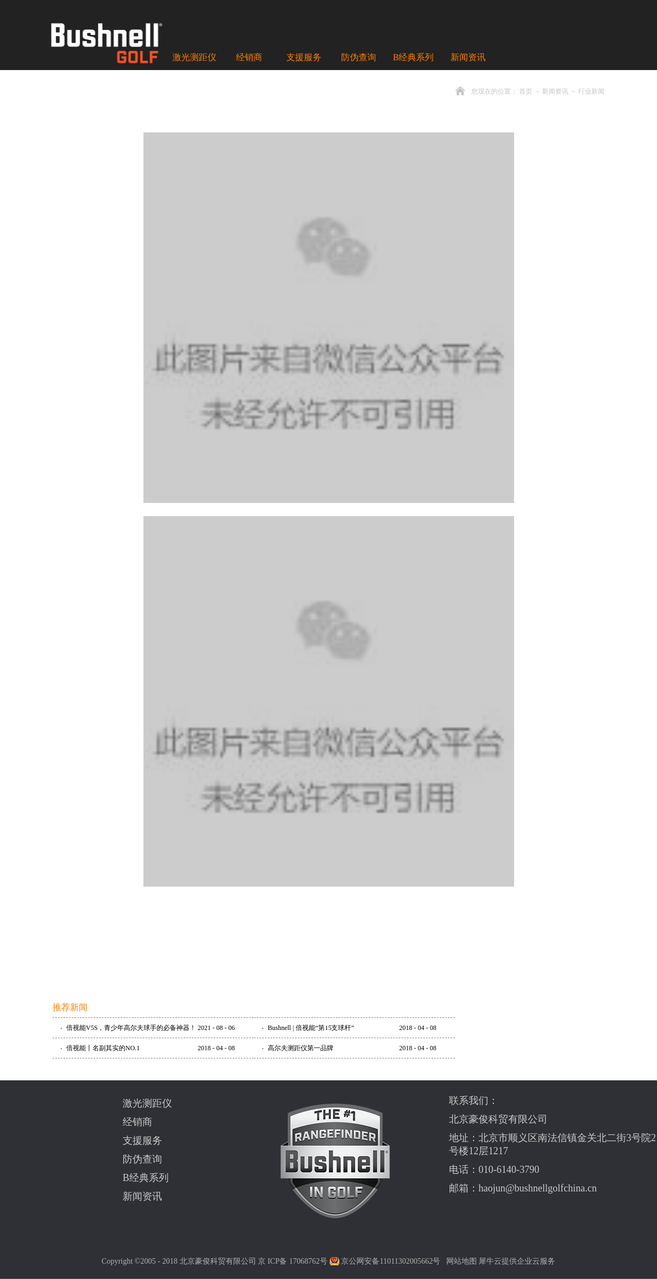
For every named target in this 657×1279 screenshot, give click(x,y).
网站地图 (459, 1261)
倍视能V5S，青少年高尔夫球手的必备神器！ (131, 1028)
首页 (525, 91)
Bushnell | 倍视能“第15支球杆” (311, 1028)
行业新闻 (591, 91)
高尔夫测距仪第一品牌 (300, 1048)
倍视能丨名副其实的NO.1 (103, 1048)
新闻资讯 (555, 91)
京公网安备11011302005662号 (390, 1261)
